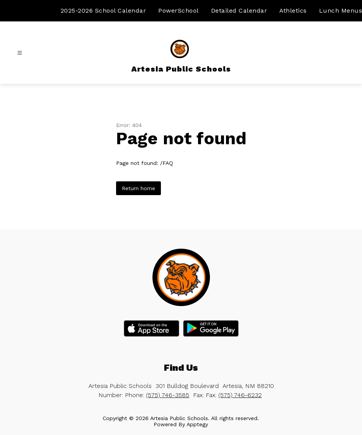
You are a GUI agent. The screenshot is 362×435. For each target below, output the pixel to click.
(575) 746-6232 (240, 395)
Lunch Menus (340, 10)
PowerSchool (178, 10)
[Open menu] (19, 53)
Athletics (293, 10)
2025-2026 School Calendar (103, 10)
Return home (138, 188)
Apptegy (197, 424)
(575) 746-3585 (167, 395)
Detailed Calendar (239, 10)
